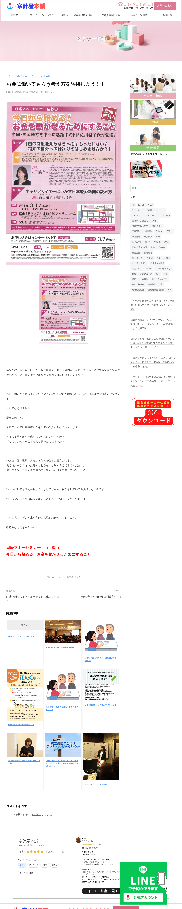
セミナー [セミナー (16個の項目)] (162, 210)
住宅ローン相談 (139, 15)
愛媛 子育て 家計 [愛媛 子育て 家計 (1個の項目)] (140, 248)
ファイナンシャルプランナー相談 (47, 15)
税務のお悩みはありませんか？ (21, 724)
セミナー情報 (13, 76)
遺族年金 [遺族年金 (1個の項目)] (144, 281)
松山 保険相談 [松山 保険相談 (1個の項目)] (165, 259)
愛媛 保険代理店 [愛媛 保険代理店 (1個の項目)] (163, 243)
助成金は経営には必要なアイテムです (100, 705)
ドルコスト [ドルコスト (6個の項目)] (137, 216)
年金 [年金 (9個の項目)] (169, 237)
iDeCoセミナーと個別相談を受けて (61, 647)
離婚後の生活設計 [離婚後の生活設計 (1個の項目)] (157, 291)
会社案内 (167, 15)
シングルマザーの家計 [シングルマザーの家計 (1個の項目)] (143, 210)
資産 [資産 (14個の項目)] (134, 281)
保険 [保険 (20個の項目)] (155, 221)
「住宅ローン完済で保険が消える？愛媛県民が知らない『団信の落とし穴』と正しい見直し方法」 (152, 388)
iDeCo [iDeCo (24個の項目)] (141, 205)
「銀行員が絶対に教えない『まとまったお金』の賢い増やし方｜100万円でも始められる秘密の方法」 (152, 369)
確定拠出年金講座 (83, 15)
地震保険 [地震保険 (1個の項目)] (148, 232)
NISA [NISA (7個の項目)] (150, 205)
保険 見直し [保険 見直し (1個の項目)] (159, 226)
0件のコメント (48, 92)
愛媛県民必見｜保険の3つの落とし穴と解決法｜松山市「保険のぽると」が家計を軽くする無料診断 (152, 331)
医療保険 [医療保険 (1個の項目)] (136, 232)
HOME (15, 15)
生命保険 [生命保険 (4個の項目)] (148, 270)
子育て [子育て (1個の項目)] (135, 237)
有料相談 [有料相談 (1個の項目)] (148, 253)
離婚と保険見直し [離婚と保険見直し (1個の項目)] (161, 281)
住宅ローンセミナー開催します (21, 636)
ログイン (36, 814)
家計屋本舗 (32, 92)
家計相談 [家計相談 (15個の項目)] (159, 237)
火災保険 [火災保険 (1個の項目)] (136, 270)
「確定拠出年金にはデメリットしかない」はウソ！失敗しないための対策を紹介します (62, 763)
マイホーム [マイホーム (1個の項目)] (152, 216)
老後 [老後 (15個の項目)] (159, 275)
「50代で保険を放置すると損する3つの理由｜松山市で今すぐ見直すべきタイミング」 (152, 312)
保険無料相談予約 (111, 15)
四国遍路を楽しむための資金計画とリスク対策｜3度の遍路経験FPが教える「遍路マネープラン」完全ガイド (152, 350)
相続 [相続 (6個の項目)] (134, 275)
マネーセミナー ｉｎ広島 (96, 784)
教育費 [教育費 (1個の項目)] (163, 248)
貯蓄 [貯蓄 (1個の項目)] (167, 275)
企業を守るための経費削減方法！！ (101, 596)
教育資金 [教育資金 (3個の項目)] (136, 253)
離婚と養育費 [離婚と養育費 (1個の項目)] (138, 286)
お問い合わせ (165, 5)
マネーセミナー (30, 76)
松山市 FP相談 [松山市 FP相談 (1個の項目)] (159, 264)
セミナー (60, 577)
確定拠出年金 (74, 577)
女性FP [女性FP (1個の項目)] (160, 232)
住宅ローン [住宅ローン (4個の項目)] (166, 216)
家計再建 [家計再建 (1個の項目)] (146, 237)
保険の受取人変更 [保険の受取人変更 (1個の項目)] (140, 226)
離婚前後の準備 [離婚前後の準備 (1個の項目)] (156, 286)
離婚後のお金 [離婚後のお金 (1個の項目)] (138, 291)
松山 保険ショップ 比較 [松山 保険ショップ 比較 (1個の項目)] (143, 259)
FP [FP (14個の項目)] (133, 205)
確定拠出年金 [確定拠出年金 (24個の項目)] (146, 275)
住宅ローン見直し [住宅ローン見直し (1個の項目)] (140, 221)
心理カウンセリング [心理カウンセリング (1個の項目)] (142, 243)
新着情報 (45, 76)
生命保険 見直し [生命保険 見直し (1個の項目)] (165, 270)
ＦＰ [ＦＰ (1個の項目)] (134, 297)
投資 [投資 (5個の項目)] (154, 248)
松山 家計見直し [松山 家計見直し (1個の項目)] (140, 264)
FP (53, 577)
